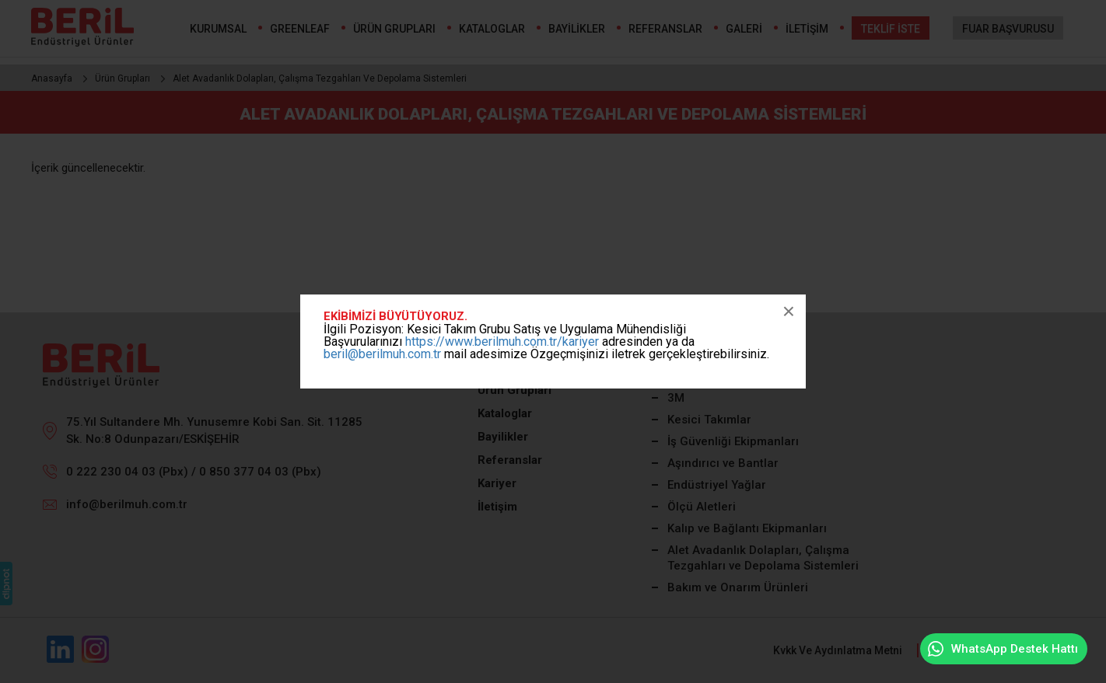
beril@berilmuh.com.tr (382, 354)
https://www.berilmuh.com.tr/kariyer (502, 341)
